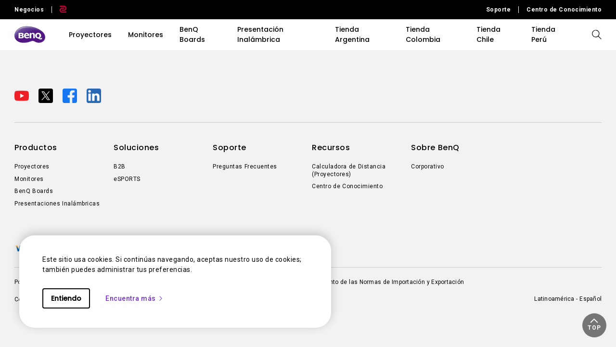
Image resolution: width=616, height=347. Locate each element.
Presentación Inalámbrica (260, 34)
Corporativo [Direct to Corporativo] (427, 166)
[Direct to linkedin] (94, 95)
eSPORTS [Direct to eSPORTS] (127, 179)
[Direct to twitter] (46, 95)
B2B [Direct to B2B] (120, 166)
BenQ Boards (192, 34)
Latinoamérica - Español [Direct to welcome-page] (568, 299)
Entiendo (66, 298)
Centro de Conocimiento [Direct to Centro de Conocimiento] (564, 9)
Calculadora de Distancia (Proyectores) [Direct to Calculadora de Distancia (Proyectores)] (348, 170)
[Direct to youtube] (22, 95)
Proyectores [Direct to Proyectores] (32, 166)
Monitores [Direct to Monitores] (29, 179)
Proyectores (90, 34)
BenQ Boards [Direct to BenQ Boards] (33, 191)
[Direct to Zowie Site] (59, 9)
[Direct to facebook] (71, 95)
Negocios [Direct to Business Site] (29, 9)
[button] (594, 325)
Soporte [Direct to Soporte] (498, 9)
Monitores (145, 34)
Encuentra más (134, 298)
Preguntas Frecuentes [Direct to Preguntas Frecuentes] (245, 166)
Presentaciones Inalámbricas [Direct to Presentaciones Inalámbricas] (57, 203)
